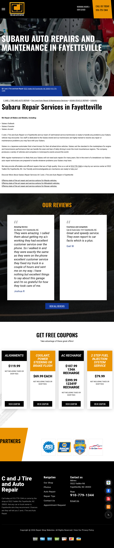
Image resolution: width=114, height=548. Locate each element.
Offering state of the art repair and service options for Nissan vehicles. (29, 186)
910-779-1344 (102, 10)
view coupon (14, 403)
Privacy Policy (88, 530)
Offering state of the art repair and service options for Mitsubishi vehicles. (31, 183)
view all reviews (57, 306)
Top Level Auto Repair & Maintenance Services (49, 101)
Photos (47, 487)
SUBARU (93, 101)
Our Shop (48, 482)
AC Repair (18, 230)
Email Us (74, 501)
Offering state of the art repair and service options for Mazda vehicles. (29, 180)
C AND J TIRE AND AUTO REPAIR (16, 101)
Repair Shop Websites (45, 530)
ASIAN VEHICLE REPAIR (79, 101)
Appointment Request (55, 505)
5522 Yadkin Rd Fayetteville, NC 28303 (37, 89)
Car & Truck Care (73, 230)
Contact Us (49, 500)
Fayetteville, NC (32, 230)
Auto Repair (50, 491)
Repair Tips (49, 496)
